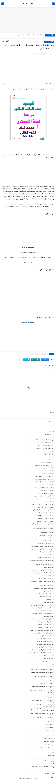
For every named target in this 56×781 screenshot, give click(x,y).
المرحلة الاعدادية (50, 697)
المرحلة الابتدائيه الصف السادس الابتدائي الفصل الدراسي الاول (42, 691)
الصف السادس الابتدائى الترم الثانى (45, 644)
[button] (45, 359)
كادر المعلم (51, 763)
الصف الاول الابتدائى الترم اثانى (46, 490)
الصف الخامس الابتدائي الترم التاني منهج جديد (42, 605)
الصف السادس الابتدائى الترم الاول (45, 641)
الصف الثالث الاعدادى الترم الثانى (45, 557)
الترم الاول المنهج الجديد (48, 454)
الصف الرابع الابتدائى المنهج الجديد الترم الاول (42, 627)
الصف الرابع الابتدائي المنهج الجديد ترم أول (43, 633)
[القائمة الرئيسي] (53, 3)
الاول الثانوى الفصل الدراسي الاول (45, 445)
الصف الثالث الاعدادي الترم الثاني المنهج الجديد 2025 (42, 561)
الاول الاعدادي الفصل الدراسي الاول (45, 440)
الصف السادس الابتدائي (48, 635)
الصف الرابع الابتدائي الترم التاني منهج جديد (43, 619)
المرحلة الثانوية (34, 354)
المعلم (52, 732)
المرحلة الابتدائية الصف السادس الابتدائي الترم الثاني (43, 677)
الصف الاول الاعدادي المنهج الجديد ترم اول (43, 515)
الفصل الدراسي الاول (48, 658)
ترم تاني (52, 752)
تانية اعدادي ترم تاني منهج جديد (46, 746)
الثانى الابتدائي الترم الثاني (47, 473)
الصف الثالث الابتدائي (48, 540)
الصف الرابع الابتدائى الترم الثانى (46, 621)
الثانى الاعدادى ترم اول (48, 484)
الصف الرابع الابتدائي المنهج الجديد (45, 624)
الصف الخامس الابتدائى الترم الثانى (45, 607)
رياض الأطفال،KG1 (49, 760)
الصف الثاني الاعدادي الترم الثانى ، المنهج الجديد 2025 (42, 582)
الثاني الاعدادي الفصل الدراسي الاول (44, 479)
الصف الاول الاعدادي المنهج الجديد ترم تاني (43, 518)
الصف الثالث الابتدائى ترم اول (46, 551)
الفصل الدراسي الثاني (48, 661)
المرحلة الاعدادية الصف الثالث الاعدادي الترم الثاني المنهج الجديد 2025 (43, 709)
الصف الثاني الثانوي (49, 591)
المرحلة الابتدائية (50, 666)
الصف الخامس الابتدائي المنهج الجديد (44, 610)
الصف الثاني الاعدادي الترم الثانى (45, 578)
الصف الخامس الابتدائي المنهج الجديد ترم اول (42, 613)
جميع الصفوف (50, 755)
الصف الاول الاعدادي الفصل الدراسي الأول (43, 510)
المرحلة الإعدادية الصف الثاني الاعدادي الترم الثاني (43, 718)
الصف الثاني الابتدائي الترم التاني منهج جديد (43, 572)
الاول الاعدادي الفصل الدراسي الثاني (44, 442)
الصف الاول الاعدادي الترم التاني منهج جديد (43, 504)
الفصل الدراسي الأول (48, 655)
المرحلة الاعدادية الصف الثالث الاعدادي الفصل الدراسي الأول (43, 713)
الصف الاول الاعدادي (49, 501)
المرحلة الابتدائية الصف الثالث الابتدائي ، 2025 (42, 669)
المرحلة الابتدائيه (50, 680)
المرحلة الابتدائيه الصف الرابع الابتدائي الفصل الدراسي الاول (43, 687)
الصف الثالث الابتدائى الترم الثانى (45, 543)
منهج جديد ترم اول (49, 773)
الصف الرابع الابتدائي (49, 616)
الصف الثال (51, 537)
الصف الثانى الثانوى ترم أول (47, 596)
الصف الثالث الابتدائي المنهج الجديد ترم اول (43, 549)
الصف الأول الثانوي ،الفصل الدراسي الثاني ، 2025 (43, 528)
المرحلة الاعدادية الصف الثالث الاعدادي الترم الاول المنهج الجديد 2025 (43, 705)
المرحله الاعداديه (50, 730)
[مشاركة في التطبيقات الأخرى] (20, 359)
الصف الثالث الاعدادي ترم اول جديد (45, 564)
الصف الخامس (50, 599)
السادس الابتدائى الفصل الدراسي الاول (44, 487)
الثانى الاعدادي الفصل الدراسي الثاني (44, 482)
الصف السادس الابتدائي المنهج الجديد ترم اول (42, 649)
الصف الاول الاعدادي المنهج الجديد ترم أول (43, 512)
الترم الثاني (51, 459)
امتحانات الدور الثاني (49, 741)
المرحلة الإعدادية (50, 694)
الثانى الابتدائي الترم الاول (47, 470)
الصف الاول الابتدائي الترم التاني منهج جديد (43, 496)
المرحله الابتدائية (50, 724)
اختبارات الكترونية (49, 434)
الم (53, 663)
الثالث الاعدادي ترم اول (48, 468)
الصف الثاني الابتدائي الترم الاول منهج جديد (43, 570)
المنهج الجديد (50, 735)
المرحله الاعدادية (50, 727)
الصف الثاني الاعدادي (48, 575)
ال (53, 437)
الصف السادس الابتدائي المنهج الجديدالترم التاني (41, 652)
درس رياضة (28, 4)
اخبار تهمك (51, 431)
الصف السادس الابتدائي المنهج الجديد (44, 647)
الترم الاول (51, 451)
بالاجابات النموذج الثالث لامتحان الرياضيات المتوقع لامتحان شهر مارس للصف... (24, 35)
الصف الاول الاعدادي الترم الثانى (46, 507)
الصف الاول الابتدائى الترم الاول (46, 493)
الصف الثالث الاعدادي (48, 554)
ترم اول (52, 749)
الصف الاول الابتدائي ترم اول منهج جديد (44, 498)
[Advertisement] (28, 20)
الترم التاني (51, 456)
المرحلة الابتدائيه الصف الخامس (46, 683)
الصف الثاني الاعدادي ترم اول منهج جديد (44, 588)
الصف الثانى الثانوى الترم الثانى (46, 593)
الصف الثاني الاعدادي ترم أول (46, 585)
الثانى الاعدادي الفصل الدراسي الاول (44, 476)
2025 (52, 426)
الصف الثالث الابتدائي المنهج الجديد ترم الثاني (42, 546)
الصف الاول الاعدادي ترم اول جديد (45, 521)
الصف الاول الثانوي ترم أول (47, 532)
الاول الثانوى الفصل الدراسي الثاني (45, 448)
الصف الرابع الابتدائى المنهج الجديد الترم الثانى (42, 630)
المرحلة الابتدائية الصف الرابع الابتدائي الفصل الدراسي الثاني (43, 673)
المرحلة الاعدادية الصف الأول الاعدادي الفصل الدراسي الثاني (43, 701)
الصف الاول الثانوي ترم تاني (47, 535)
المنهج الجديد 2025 (49, 738)
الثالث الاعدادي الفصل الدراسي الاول (44, 465)
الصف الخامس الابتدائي (48, 602)
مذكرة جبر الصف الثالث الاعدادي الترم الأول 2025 (43, 767)
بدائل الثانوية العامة (49, 744)
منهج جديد (51, 770)
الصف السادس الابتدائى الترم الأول (45, 638)
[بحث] (2, 3)
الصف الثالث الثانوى (49, 41)
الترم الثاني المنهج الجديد (47, 462)
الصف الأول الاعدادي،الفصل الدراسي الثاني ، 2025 (43, 524)
